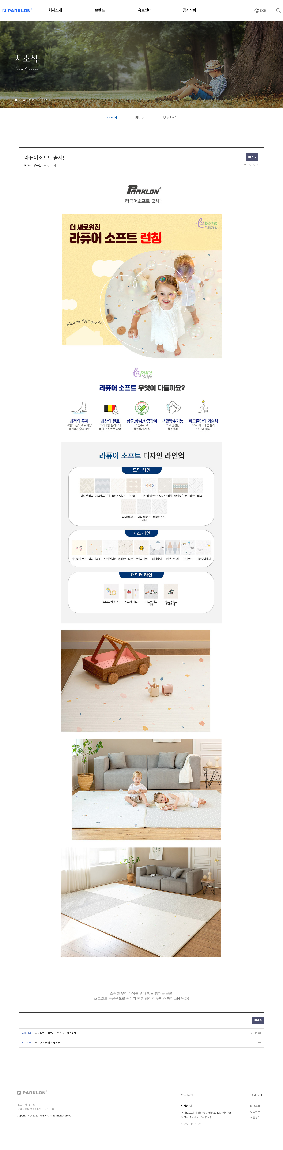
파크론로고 (17, 10)
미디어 (140, 118)
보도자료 (169, 118)
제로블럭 (255, 1117)
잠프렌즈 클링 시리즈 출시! (49, 1042)
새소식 (112, 118)
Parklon (43, 1115)
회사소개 (55, 10)
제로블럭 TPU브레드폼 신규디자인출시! (56, 1033)
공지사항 (189, 10)
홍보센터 (144, 10)
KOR (263, 10)
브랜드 (100, 10)
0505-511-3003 (191, 1124)
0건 (37, 165)
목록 (252, 157)
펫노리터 (255, 1111)
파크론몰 (255, 1106)
